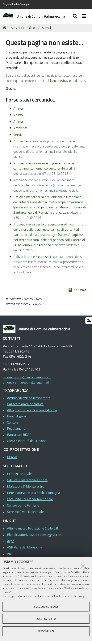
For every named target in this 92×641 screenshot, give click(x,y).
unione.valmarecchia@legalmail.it (27, 382)
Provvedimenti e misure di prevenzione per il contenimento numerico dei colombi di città (45, 166)
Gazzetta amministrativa (25, 404)
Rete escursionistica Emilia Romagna (33, 492)
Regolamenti (16, 428)
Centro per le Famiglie (23, 505)
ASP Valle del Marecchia (24, 547)
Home (5, 27)
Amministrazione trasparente (28, 397)
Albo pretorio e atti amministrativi (32, 410)
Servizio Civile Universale (25, 511)
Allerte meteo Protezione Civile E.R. (33, 528)
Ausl (10, 553)
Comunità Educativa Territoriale (30, 499)
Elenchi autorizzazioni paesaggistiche (34, 534)
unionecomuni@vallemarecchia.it (27, 377)
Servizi (18, 134)
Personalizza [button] (46, 631)
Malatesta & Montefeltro (25, 486)
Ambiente (20, 127)
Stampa (79, 290)
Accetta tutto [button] (46, 619)
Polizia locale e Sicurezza (31, 256)
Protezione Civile (19, 473)
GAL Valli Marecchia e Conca (27, 480)
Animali (18, 108)
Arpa (10, 540)
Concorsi (13, 422)
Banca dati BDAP (19, 434)
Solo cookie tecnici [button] (46, 607)
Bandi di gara (16, 416)
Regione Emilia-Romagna (16, 4)
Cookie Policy (76, 596)
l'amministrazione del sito (67, 80)
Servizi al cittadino (23, 27)
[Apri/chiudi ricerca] (79, 16)
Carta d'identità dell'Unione (26, 440)
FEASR (12, 457)
